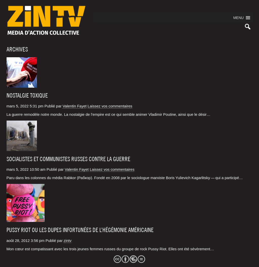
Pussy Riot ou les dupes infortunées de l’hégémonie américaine (80, 230)
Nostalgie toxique (27, 95)
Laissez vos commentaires (110, 106)
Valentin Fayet (74, 106)
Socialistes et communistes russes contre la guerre (68, 159)
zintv (68, 240)
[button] (238, 18)
